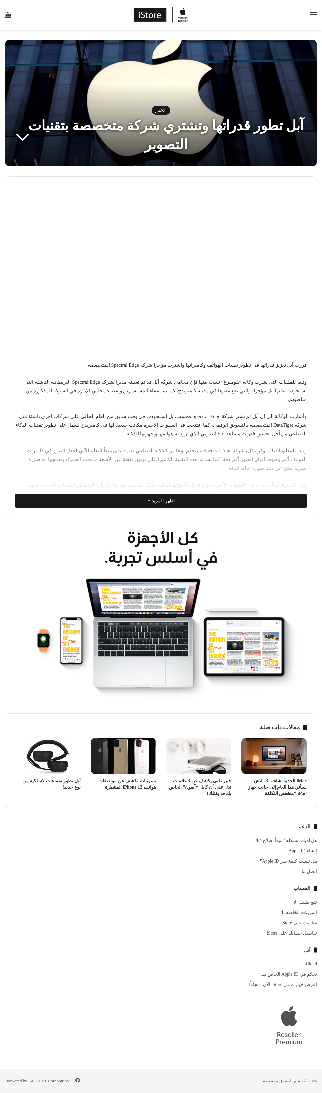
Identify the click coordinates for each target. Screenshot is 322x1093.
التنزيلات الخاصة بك (298, 912)
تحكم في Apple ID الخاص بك (289, 974)
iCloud (311, 963)
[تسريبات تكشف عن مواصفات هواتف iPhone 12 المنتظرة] (123, 756)
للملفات (287, 382)
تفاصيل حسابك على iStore (292, 933)
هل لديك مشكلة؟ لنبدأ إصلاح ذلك (285, 840)
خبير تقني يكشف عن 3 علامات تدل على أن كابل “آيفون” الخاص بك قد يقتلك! (200, 787)
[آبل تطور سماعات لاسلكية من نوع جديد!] (48, 756)
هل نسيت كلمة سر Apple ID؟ (288, 861)
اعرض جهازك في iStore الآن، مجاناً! (283, 984)
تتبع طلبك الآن (303, 902)
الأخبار (161, 110)
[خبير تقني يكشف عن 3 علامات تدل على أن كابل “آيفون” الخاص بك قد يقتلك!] (199, 756)
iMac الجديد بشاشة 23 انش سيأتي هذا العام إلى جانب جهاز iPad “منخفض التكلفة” (277, 787)
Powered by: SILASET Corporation (38, 1080)
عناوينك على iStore (299, 922)
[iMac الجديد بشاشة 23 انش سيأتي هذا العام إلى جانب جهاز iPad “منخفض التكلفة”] (274, 756)
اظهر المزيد (161, 500)
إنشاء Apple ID (302, 850)
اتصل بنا (309, 871)
